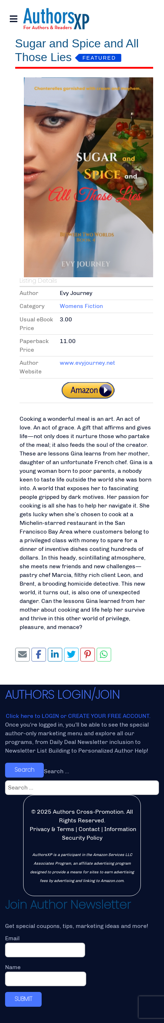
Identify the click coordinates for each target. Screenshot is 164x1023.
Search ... (56, 771)
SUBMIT (23, 999)
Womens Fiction (81, 306)
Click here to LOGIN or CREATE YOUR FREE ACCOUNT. (78, 715)
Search (24, 770)
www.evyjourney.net (87, 362)
